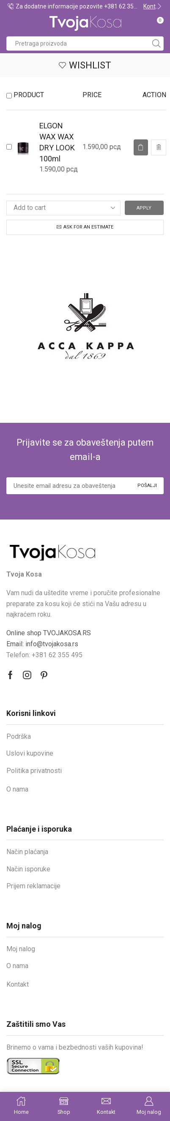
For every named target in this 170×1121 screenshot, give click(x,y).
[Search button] (156, 43)
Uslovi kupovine (29, 753)
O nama (17, 789)
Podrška (18, 736)
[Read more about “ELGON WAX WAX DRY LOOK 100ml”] (141, 147)
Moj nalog (20, 949)
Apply (144, 208)
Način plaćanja (27, 852)
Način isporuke (28, 869)
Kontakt (17, 984)
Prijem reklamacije (33, 886)
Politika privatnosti (34, 771)
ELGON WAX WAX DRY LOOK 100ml (57, 142)
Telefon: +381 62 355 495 (44, 655)
